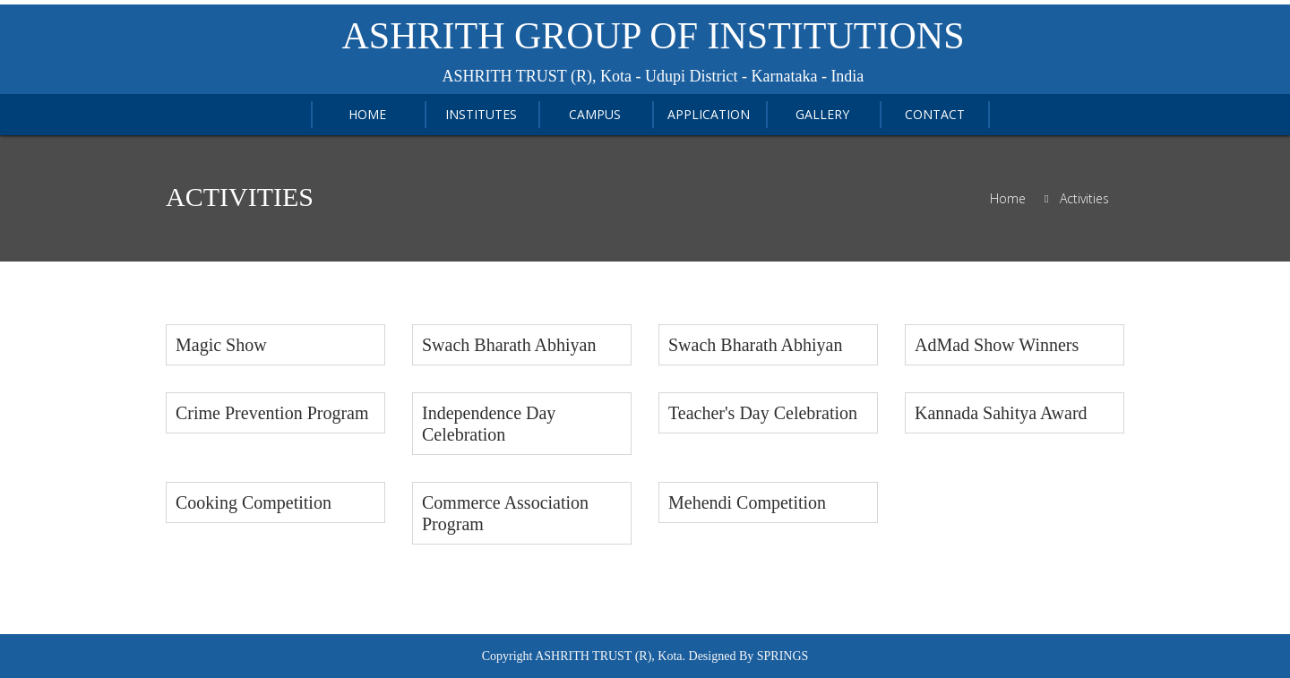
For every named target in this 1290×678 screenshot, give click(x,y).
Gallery (822, 114)
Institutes (481, 114)
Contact (935, 114)
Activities (1084, 199)
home (367, 114)
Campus (595, 114)
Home (1008, 199)
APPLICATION (708, 114)
